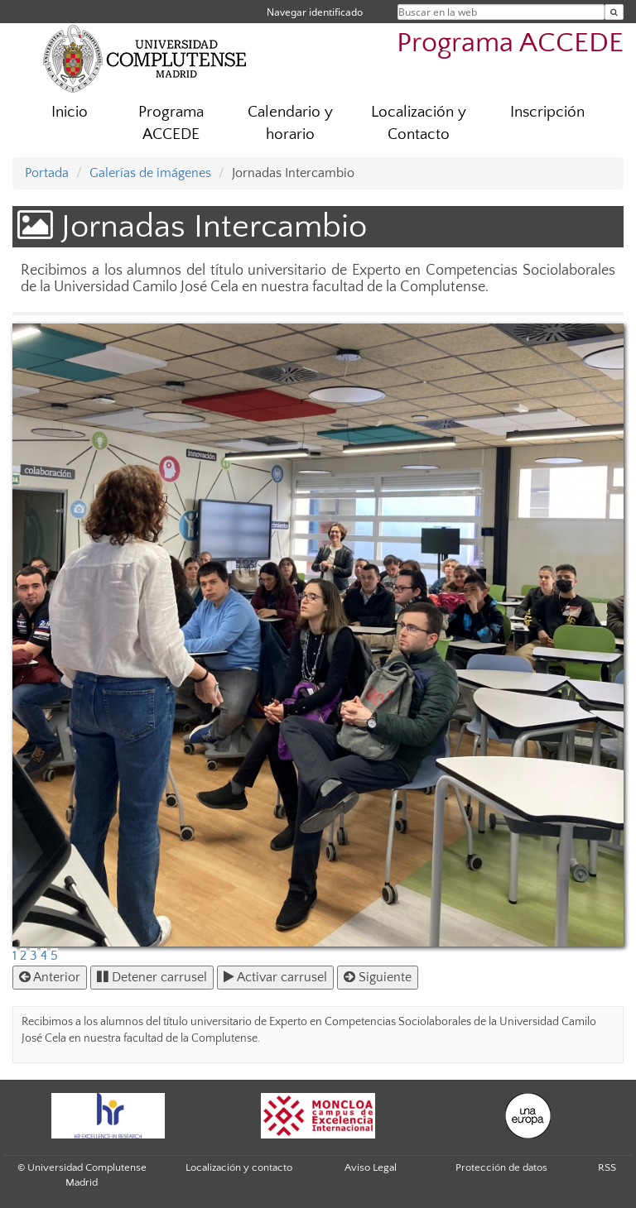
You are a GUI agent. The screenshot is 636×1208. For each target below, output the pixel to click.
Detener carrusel (152, 977)
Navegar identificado (315, 12)
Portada (47, 172)
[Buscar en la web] (614, 12)
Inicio (69, 112)
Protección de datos (501, 1167)
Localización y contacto (239, 1167)
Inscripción (547, 112)
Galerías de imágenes (150, 172)
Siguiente (378, 977)
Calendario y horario (290, 123)
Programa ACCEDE (510, 43)
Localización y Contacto (418, 123)
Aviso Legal (370, 1167)
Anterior (49, 977)
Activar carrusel (275, 977)
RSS (607, 1167)
